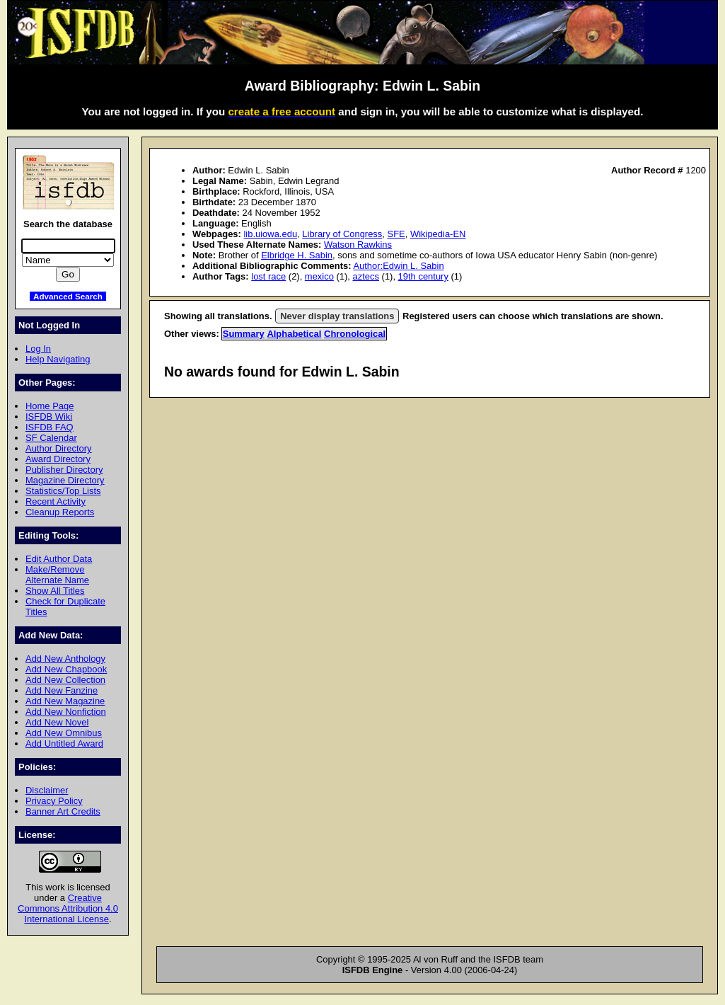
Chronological (354, 333)
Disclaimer (46, 790)
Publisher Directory (64, 469)
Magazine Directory (65, 480)
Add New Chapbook (66, 669)
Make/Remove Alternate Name (57, 574)
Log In (38, 348)
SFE (396, 234)
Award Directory (58, 459)
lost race (268, 276)
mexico (319, 276)
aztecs (366, 276)
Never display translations (337, 316)
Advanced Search (68, 296)
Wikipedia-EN (437, 234)
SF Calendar (51, 437)
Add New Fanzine (61, 690)
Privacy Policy (54, 801)
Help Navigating (57, 359)
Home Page (49, 406)
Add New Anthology (65, 658)
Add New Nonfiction (65, 711)
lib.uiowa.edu (270, 234)
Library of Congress (342, 234)
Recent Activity (55, 501)
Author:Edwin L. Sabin (398, 265)
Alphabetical (294, 333)
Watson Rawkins (358, 244)
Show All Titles (55, 590)
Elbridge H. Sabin (296, 255)
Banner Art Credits (62, 811)
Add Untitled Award (64, 743)
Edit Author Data (58, 558)
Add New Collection (65, 679)
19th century (423, 276)
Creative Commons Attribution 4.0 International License (68, 908)
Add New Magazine (65, 701)
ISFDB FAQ (49, 427)
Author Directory (58, 448)
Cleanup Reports (59, 512)
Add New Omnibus (63, 733)
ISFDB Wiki (48, 416)
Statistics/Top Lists (63, 491)
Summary (244, 333)
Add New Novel (56, 722)
